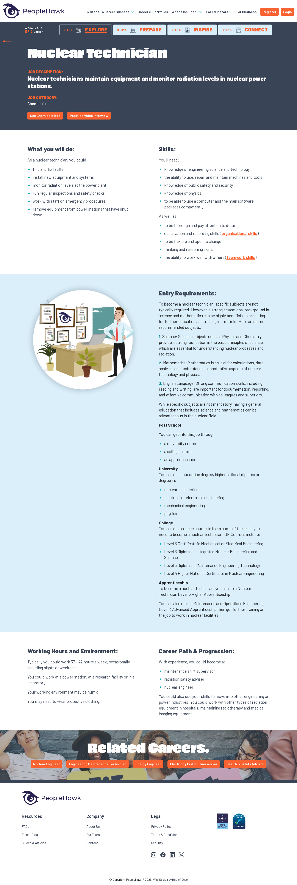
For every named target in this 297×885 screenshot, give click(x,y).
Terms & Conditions (165, 834)
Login (287, 12)
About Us (93, 826)
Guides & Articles (34, 843)
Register (269, 12)
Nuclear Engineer (46, 764)
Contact (92, 843)
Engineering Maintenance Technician (97, 764)
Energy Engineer (148, 764)
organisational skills (239, 233)
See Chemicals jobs (45, 115)
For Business (246, 12)
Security (157, 843)
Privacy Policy (161, 826)
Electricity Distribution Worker (193, 764)
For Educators (219, 12)
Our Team (93, 834)
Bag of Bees (180, 879)
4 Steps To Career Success (110, 12)
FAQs (25, 826)
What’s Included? (187, 12)
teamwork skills (241, 257)
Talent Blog (30, 834)
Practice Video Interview (89, 115)
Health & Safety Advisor (245, 764)
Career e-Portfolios (153, 12)
